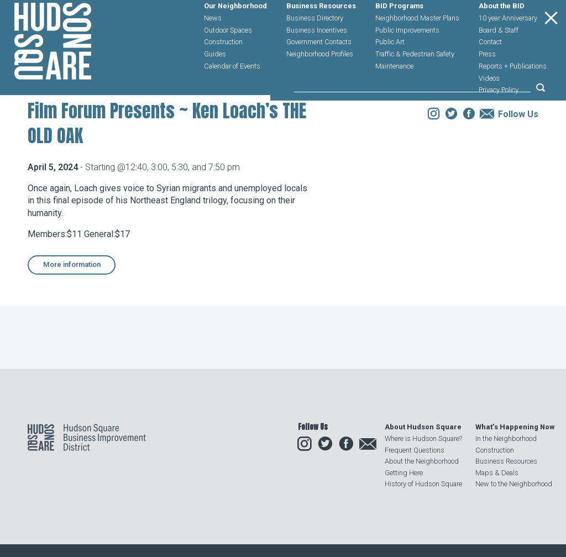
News (213, 43)
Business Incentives (316, 55)
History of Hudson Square (423, 484)
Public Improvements (407, 55)
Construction (223, 67)
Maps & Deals (496, 473)
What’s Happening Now (514, 427)
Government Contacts (319, 67)
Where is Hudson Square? (423, 438)
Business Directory (314, 43)
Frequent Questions (414, 450)
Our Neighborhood (235, 31)
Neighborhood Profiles (319, 79)
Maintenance (394, 91)
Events (100, 156)
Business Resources (321, 31)
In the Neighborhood (506, 438)
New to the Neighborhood (513, 484)
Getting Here (404, 473)
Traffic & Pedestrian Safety (414, 79)
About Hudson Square (423, 427)
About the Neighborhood (422, 461)
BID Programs (399, 31)
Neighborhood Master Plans (417, 43)
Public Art (390, 67)
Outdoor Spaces (228, 55)
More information (72, 331)
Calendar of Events (232, 91)
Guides (215, 79)
